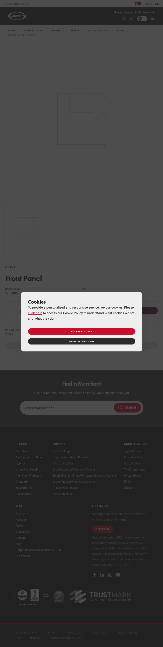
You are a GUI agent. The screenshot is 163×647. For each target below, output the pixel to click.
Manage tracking (81, 341)
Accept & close (81, 331)
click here (35, 313)
